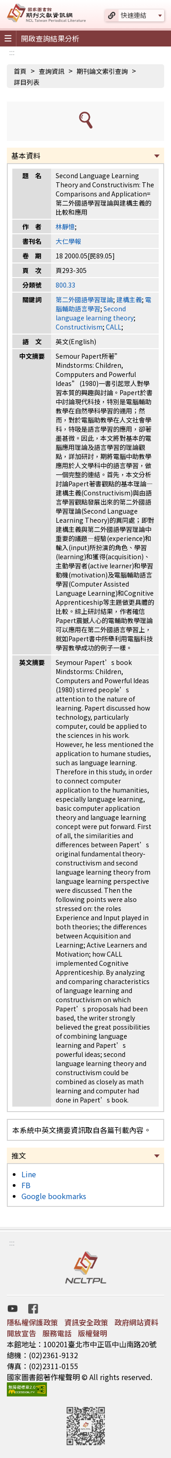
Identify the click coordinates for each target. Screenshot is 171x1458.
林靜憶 (65, 226)
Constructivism (79, 326)
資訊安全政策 (86, 1322)
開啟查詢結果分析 (50, 38)
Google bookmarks (53, 1195)
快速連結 (133, 15)
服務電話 (57, 1333)
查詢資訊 (51, 71)
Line (28, 1174)
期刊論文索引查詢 (102, 71)
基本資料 (26, 155)
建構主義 (129, 299)
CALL (113, 326)
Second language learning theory (95, 313)
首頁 (20, 71)
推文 (18, 1155)
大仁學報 (68, 241)
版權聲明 (92, 1333)
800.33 (65, 284)
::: (12, 51)
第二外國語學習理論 (84, 299)
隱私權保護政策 (32, 1322)
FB (26, 1185)
